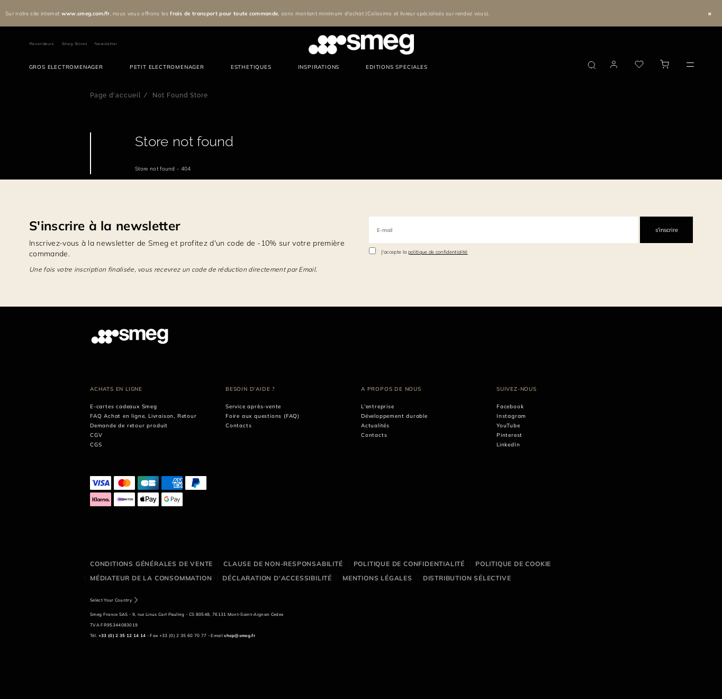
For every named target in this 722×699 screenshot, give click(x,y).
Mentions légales (377, 578)
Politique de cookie (513, 564)
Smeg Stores (74, 43)
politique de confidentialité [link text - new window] (438, 252)
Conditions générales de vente (151, 564)
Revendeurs (42, 43)
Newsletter (106, 43)
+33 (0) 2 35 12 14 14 (122, 635)
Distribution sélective (467, 578)
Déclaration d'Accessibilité (277, 578)
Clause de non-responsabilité (282, 564)
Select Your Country (111, 600)
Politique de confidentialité (409, 564)
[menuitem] (69, 67)
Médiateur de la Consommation (151, 578)
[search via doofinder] (592, 65)
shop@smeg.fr (239, 635)
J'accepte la (424, 252)
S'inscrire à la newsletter (104, 226)
